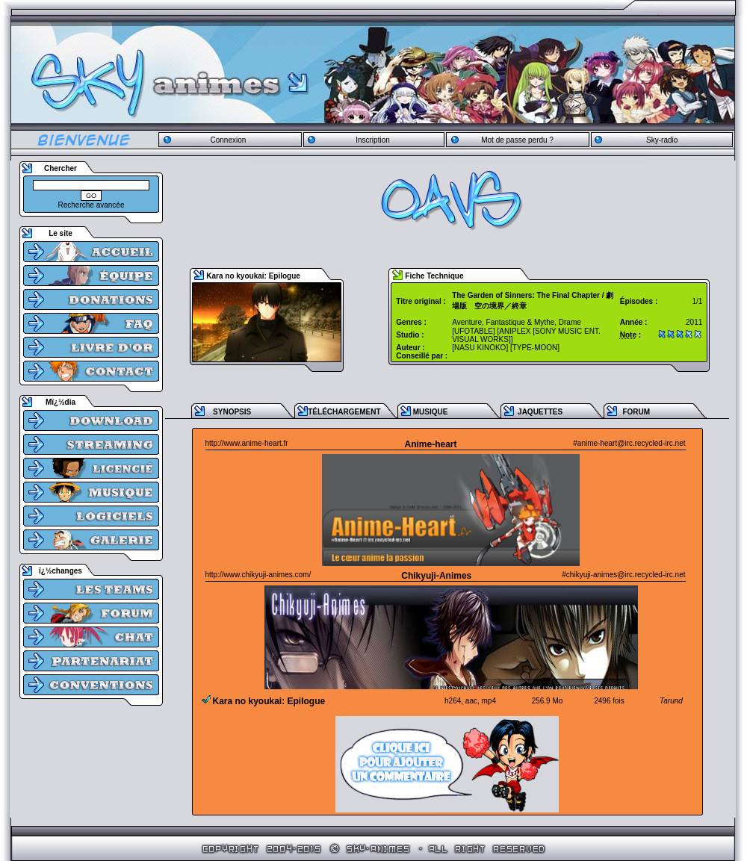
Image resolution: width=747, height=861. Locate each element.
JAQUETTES (540, 412)
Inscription (373, 140)
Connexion (228, 140)
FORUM (636, 412)
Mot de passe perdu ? (517, 140)
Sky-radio (662, 140)
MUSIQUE (430, 412)
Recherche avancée (91, 205)
